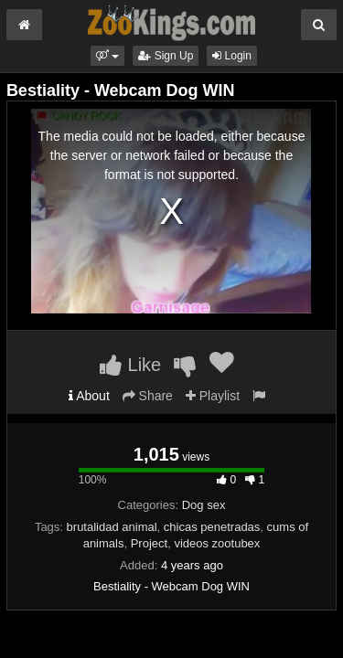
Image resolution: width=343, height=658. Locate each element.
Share (148, 395)
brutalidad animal (112, 527)
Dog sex (204, 505)
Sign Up (165, 55)
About (89, 395)
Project (149, 543)
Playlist (213, 395)
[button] (107, 56)
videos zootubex (217, 543)
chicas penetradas (212, 527)
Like (130, 365)
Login (232, 55)
